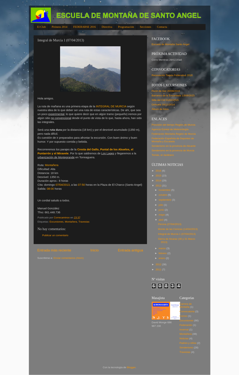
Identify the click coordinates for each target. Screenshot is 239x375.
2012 (158, 264)
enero (162, 258)
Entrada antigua (130, 250)
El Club (41, 26)
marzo (162, 248)
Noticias (184, 338)
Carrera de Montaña (185, 305)
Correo (183, 316)
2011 (158, 269)
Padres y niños (187, 343)
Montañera (71, 221)
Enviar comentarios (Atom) (68, 258)
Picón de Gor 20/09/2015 (166, 91)
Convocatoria (187, 311)
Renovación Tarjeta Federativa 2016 (172, 75)
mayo (162, 214)
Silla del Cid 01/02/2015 (165, 100)
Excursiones (56, 221)
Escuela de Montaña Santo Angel (170, 44)
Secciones (145, 26)
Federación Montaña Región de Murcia (174, 133)
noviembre (165, 190)
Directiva (107, 26)
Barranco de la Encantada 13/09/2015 (173, 95)
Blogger (131, 367)
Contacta (162, 26)
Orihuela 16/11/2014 (163, 104)
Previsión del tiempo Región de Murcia (173, 124)
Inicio (94, 250)
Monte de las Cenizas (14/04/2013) (178, 229)
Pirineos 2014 (59, 26)
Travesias (83, 221)
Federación (185, 325)
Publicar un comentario (55, 235)
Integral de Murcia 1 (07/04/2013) (177, 234)
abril (161, 219)
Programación (126, 26)
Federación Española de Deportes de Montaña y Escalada (173, 140)
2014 (158, 180)
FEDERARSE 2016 (84, 26)
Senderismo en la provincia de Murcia (173, 150)
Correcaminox (62, 217)
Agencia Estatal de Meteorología (170, 129)
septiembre (165, 199)
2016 (158, 170)
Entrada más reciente (54, 250)
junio (162, 209)
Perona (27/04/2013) (169, 224)
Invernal (184, 329)
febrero (163, 253)
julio (161, 204)
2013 (158, 185)
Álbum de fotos (160, 109)
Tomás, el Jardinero (163, 155)
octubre (163, 194)
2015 (158, 175)
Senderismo (186, 347)
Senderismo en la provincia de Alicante (174, 146)
